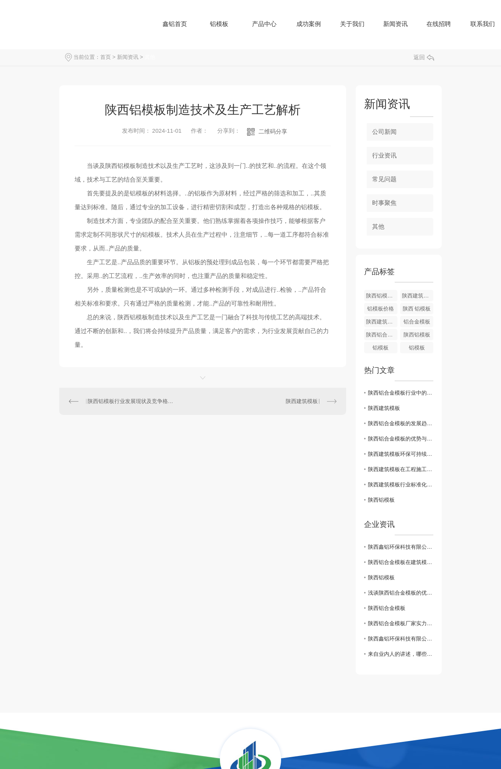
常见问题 (384, 179)
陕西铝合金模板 (381, 335)
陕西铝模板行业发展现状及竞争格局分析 (131, 401)
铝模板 (380, 348)
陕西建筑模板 (302, 401)
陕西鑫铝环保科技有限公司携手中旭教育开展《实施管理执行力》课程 (400, 547)
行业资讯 (384, 155)
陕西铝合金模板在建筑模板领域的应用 (400, 562)
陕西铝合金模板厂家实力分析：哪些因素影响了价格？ (400, 623)
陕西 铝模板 (417, 309)
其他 (150, 57)
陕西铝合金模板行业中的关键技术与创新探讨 (400, 393)
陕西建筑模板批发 (417, 296)
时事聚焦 (384, 203)
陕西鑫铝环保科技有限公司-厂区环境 (400, 639)
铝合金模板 (416, 322)
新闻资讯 (127, 57)
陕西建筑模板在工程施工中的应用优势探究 (400, 469)
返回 (423, 57)
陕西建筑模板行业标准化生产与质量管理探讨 (400, 484)
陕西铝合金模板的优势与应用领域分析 (400, 439)
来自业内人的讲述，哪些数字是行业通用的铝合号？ (400, 654)
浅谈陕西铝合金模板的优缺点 (400, 593)
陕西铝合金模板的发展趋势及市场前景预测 (400, 423)
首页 (105, 57)
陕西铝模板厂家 (381, 296)
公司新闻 (384, 131)
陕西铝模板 (416, 335)
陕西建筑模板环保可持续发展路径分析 (400, 454)
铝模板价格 (380, 309)
